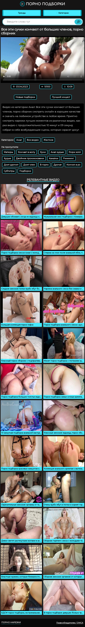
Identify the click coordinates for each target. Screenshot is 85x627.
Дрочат (57, 164)
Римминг (68, 158)
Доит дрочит (11, 164)
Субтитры (9, 171)
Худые (7, 158)
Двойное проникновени (30, 158)
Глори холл (75, 152)
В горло (44, 164)
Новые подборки (25, 97)
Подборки (25, 171)
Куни (43, 152)
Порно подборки (42, 4)
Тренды (22, 13)
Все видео (33, 140)
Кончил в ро (73, 164)
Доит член (29, 164)
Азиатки (53, 158)
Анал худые (57, 152)
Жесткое (48, 140)
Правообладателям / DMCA (69, 623)
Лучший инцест (61, 97)
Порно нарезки (11, 622)
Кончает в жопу (26, 152)
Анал (19, 140)
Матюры (8, 152)
